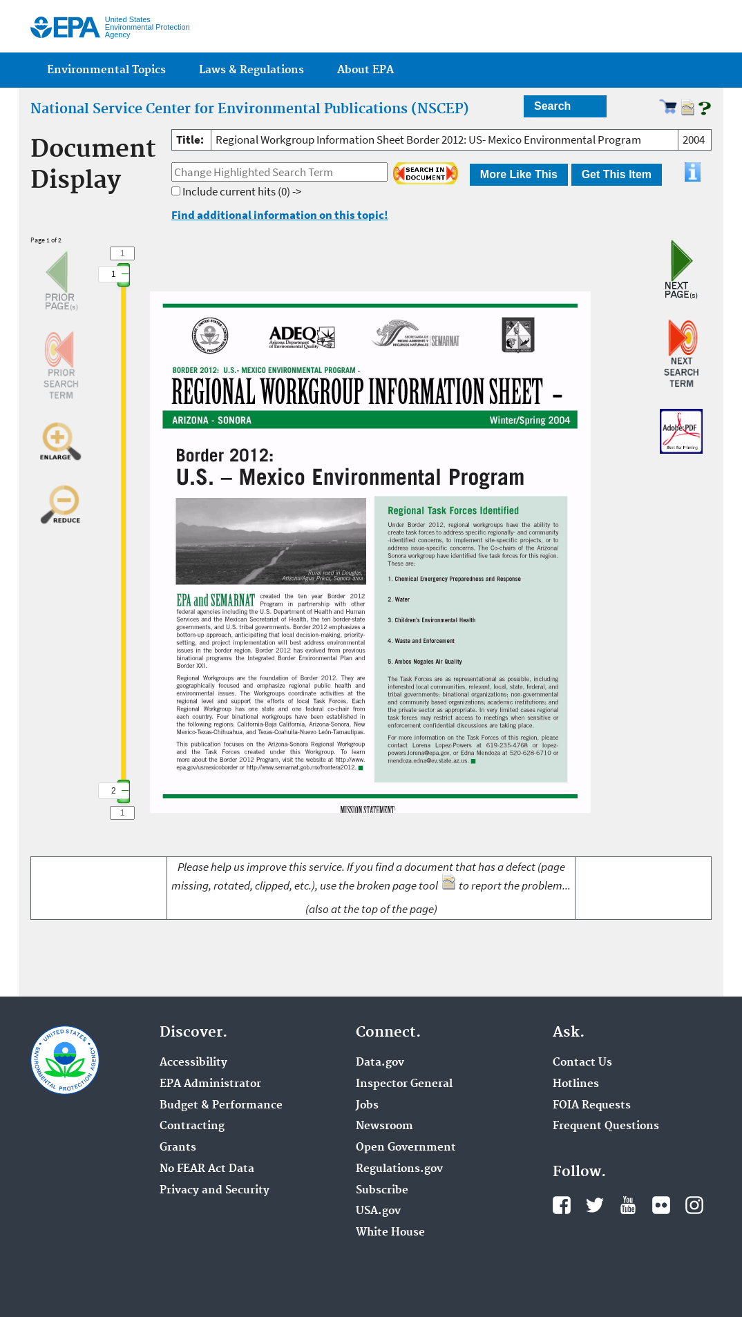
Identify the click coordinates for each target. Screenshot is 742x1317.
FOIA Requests (592, 1105)
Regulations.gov (399, 1169)
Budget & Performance (221, 1105)
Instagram (694, 1205)
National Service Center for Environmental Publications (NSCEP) (249, 109)
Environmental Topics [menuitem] (106, 70)
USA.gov (378, 1211)
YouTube (628, 1205)
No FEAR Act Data (207, 1169)
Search (552, 106)
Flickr (661, 1205)
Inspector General (404, 1084)
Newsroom (384, 1126)
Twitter (595, 1205)
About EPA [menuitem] (365, 70)
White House (390, 1233)
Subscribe (382, 1190)
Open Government (406, 1148)
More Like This (519, 174)
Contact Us (582, 1063)
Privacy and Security (214, 1190)
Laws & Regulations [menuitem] (251, 70)
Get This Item (616, 174)
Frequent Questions (606, 1126)
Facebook (562, 1205)
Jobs (367, 1105)
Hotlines (576, 1084)
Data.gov (380, 1063)
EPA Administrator (210, 1084)
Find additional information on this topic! (279, 214)
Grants (178, 1148)
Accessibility (193, 1063)
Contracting (192, 1126)
